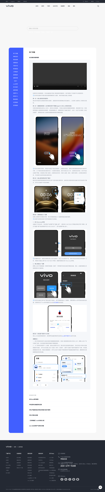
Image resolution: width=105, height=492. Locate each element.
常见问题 (30, 465)
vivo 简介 (51, 457)
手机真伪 (48, 32)
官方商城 (19, 457)
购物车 (92, 1)
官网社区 (25, 1)
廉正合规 (40, 465)
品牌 (7, 1)
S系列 (7, 460)
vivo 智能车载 (52, 480)
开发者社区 (51, 472)
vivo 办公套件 (31, 480)
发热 (52, 32)
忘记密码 (56, 302)
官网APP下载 (20, 467)
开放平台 (40, 460)
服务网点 (30, 460)
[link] (9, 5)
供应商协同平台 (42, 457)
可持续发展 (51, 467)
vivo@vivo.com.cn (65, 471)
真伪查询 (30, 457)
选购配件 (19, 462)
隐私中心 (51, 465)
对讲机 (42, 32)
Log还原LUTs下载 (32, 478)
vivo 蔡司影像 (52, 470)
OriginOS (13, 1)
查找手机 (30, 462)
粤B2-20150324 (42, 489)
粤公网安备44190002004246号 (63, 489)
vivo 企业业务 (41, 462)
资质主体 (36, 489)
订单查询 (19, 465)
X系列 (7, 457)
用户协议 (32, 489)
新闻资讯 (51, 462)
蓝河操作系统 (52, 475)
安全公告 (30, 472)
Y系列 (7, 462)
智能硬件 (8, 467)
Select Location (93, 489)
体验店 (19, 1)
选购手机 (19, 460)
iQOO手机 (8, 465)
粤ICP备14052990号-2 (51, 489)
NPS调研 (30, 475)
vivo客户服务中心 (66, 336)
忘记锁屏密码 (37, 32)
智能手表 (31, 32)
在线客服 (62, 453)
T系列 (7, 470)
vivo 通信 (51, 478)
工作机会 (51, 460)
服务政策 (30, 467)
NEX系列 (8, 472)
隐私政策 (28, 489)
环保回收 (30, 470)
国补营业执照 (41, 467)
